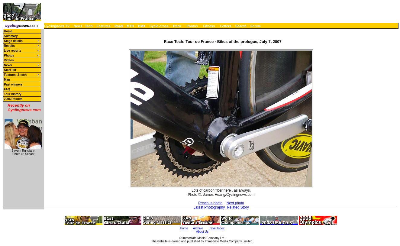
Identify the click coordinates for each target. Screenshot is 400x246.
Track (177, 26)
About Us (202, 231)
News (78, 26)
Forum (255, 26)
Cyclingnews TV (56, 26)
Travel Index (216, 228)
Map (7, 79)
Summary (11, 36)
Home (8, 31)
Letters (225, 26)
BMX (141, 26)
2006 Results (13, 99)
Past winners (13, 84)
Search (241, 26)
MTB (130, 26)
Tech (88, 26)
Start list (10, 70)
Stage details (13, 41)
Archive (198, 228)
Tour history (12, 94)
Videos (9, 60)
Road (119, 26)
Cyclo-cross (159, 26)
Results (9, 45)
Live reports (12, 50)
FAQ (7, 89)
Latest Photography (209, 207)
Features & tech (15, 74)
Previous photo (210, 203)
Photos (192, 26)
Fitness (209, 26)
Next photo (235, 203)
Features (104, 26)
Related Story (238, 207)
